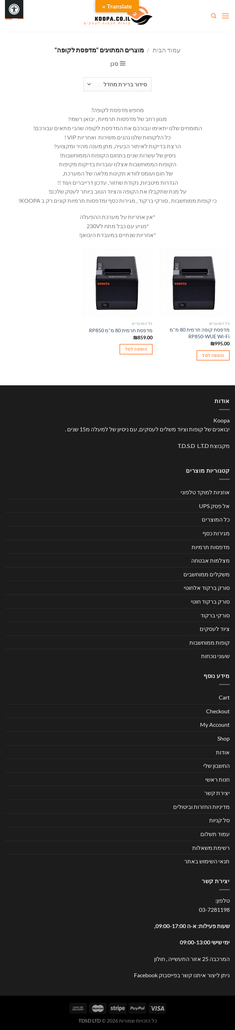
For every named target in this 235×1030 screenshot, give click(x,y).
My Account (215, 724)
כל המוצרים (216, 519)
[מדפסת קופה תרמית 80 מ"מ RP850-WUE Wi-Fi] (194, 282)
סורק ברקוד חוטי (210, 601)
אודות (223, 752)
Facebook (146, 975)
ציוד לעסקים (215, 628)
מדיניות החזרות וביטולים (201, 806)
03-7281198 (214, 909)
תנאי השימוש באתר (207, 861)
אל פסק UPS (214, 505)
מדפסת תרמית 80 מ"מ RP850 (121, 330)
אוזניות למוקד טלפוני (205, 492)
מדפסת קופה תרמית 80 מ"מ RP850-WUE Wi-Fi (200, 333)
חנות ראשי (217, 779)
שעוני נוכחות (215, 655)
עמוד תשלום (215, 833)
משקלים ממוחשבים (206, 574)
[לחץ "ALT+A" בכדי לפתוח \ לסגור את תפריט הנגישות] (14, 9)
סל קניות (219, 820)
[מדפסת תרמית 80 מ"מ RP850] (117, 282)
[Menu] (225, 15)
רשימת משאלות (211, 847)
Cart (224, 697)
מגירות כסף (216, 533)
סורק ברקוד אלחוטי (207, 587)
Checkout (218, 711)
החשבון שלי (216, 765)
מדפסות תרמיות (211, 546)
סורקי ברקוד (215, 615)
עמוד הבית (167, 50)
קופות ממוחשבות (209, 642)
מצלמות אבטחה (210, 560)
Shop (223, 738)
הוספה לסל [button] (213, 355)
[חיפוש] (213, 16)
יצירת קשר (217, 792)
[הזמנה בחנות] (117, 84)
